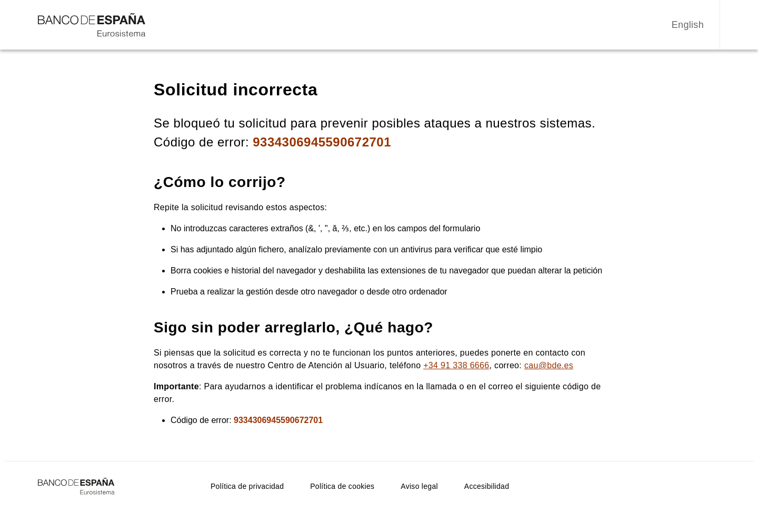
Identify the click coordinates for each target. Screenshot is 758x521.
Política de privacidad (247, 486)
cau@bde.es (548, 365)
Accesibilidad (486, 486)
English (688, 24)
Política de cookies (342, 486)
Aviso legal (419, 486)
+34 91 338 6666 (456, 365)
